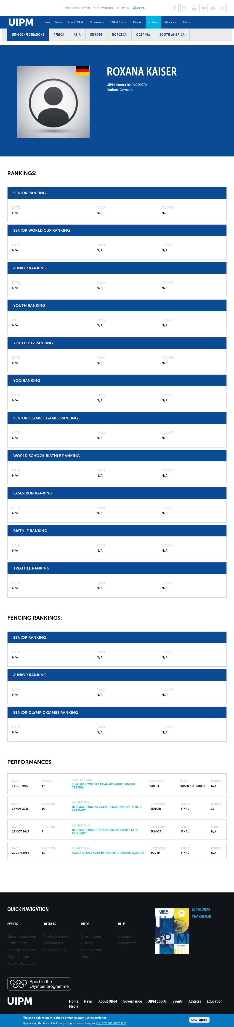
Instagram (223, 8)
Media (187, 22)
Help (121, 924)
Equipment (127, 943)
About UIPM (75, 22)
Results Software (21, 963)
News (58, 22)
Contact (124, 936)
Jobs (85, 956)
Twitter (184, 8)
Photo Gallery (55, 950)
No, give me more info (111, 1023)
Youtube (194, 8)
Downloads (53, 943)
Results (50, 924)
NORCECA (119, 34)
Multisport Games (22, 950)
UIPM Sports (118, 22)
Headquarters (92, 950)
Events (137, 22)
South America (172, 34)
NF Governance (103, 8)
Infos (85, 924)
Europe (96, 34)
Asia (77, 34)
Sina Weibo (213, 8)
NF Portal (123, 8)
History (87, 943)
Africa (58, 34)
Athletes (153, 22)
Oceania (143, 34)
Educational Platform (76, 8)
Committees (91, 936)
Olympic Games (20, 956)
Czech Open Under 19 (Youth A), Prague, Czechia (108, 852)
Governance (97, 22)
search (140, 8)
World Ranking (56, 936)
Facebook (175, 8)
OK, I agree (199, 1020)
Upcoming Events (22, 936)
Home (46, 22)
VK (203, 8)
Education (170, 22)
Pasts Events (17, 943)
